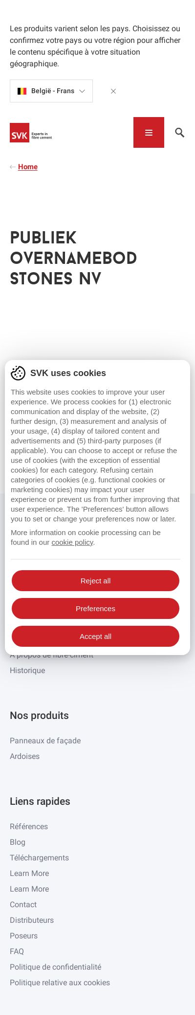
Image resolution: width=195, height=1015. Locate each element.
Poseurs (24, 935)
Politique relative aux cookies (60, 982)
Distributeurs (32, 920)
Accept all (95, 636)
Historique (27, 670)
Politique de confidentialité (55, 967)
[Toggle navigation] (148, 132)
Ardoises (25, 756)
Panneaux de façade (45, 740)
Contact (23, 904)
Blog (17, 842)
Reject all (96, 581)
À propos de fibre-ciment (51, 654)
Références (29, 826)
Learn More (29, 873)
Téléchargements (39, 857)
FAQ (17, 951)
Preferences (95, 608)
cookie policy (72, 542)
